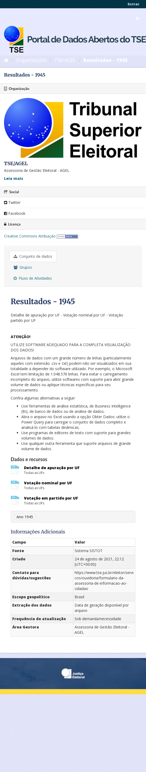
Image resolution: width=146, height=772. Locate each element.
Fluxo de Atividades (33, 278)
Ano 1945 (25, 516)
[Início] (6, 60)
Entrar (133, 4)
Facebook (14, 213)
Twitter (12, 202)
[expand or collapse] (137, 18)
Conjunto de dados (33, 256)
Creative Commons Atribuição (30, 236)
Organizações (31, 60)
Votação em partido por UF (51, 498)
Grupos (23, 267)
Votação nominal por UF (48, 482)
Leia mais (13, 178)
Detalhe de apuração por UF (52, 467)
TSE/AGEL (65, 60)
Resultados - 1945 (105, 60)
